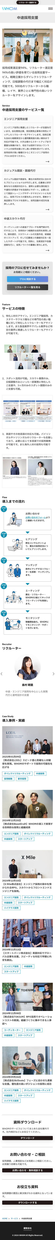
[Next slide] (53, 674)
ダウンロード (28, 1138)
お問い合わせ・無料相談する (27, 1170)
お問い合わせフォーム (36, 517)
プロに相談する (27, 279)
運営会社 (27, 1228)
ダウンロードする (27, 1202)
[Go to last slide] (1, 674)
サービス (14, 1218)
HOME (4, 1218)
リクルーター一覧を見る (27, 287)
